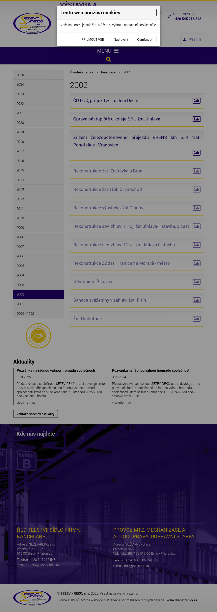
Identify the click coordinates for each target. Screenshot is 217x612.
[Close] (153, 12)
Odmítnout (144, 39)
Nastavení (121, 39)
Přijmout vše (92, 39)
